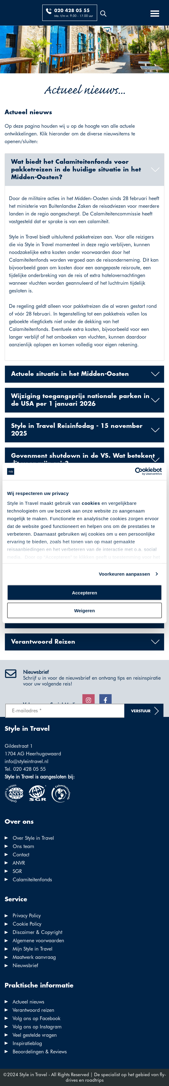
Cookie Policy (27, 924)
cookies (91, 503)
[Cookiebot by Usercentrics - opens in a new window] (135, 472)
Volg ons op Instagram (37, 1027)
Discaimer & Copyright (37, 932)
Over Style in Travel (33, 838)
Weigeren (84, 610)
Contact (21, 855)
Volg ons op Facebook (36, 1018)
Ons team (23, 846)
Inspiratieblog (27, 1043)
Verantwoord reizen (33, 1010)
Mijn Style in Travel (32, 949)
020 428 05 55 (72, 10)
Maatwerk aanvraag (34, 957)
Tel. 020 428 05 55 (25, 769)
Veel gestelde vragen (35, 1035)
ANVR (19, 863)
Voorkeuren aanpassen (124, 574)
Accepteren (84, 592)
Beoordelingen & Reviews (40, 1052)
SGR (17, 871)
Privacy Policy (27, 916)
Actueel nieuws (28, 1002)
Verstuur (140, 711)
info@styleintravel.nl (26, 761)
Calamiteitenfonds (32, 880)
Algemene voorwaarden (38, 940)
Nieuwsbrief (25, 965)
